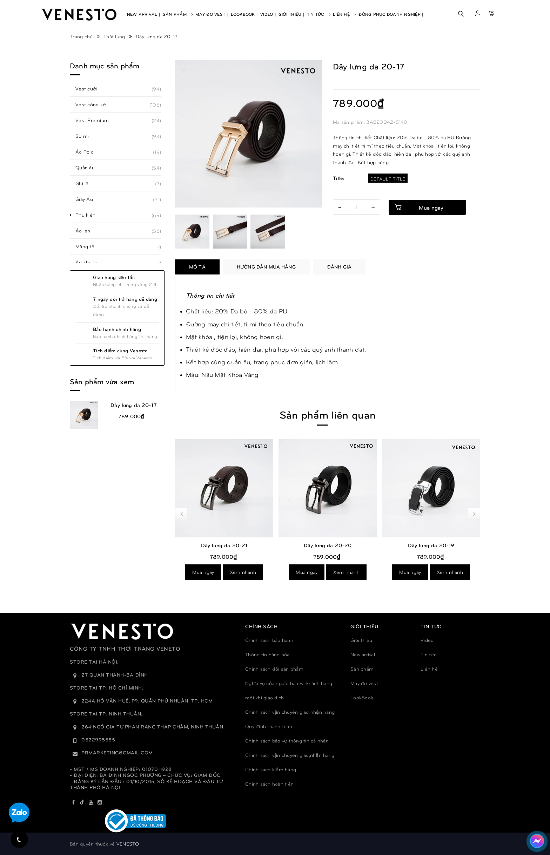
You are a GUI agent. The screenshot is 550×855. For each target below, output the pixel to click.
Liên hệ (429, 669)
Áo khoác (90, 262)
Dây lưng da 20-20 (328, 545)
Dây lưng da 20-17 (133, 405)
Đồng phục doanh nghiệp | (390, 14)
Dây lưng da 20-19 (431, 545)
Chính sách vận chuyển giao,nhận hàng (289, 755)
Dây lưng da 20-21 (224, 545)
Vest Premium (95, 120)
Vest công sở (94, 104)
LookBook (361, 697)
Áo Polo (88, 152)
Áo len (86, 230)
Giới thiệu (361, 640)
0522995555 (98, 739)
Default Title (387, 179)
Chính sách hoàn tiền (269, 784)
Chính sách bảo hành (269, 640)
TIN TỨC (431, 626)
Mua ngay (203, 572)
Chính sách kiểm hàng (270, 769)
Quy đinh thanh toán (268, 726)
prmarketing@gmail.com (117, 752)
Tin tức (428, 654)
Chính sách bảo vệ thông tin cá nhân (287, 741)
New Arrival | (143, 14)
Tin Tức (318, 14)
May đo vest (364, 683)
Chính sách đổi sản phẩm (274, 669)
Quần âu (88, 167)
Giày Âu (88, 199)
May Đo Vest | (211, 14)
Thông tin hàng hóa (267, 654)
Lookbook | (244, 14)
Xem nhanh (243, 572)
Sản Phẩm (178, 14)
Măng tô (88, 246)
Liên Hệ (344, 14)
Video (427, 640)
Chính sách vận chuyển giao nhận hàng (290, 712)
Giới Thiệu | (291, 14)
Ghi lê (85, 183)
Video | (268, 14)
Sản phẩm (362, 669)
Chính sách (261, 626)
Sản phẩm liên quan (328, 414)
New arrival (362, 654)
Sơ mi (85, 136)
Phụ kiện (89, 215)
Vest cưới (90, 88)
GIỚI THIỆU (364, 626)
